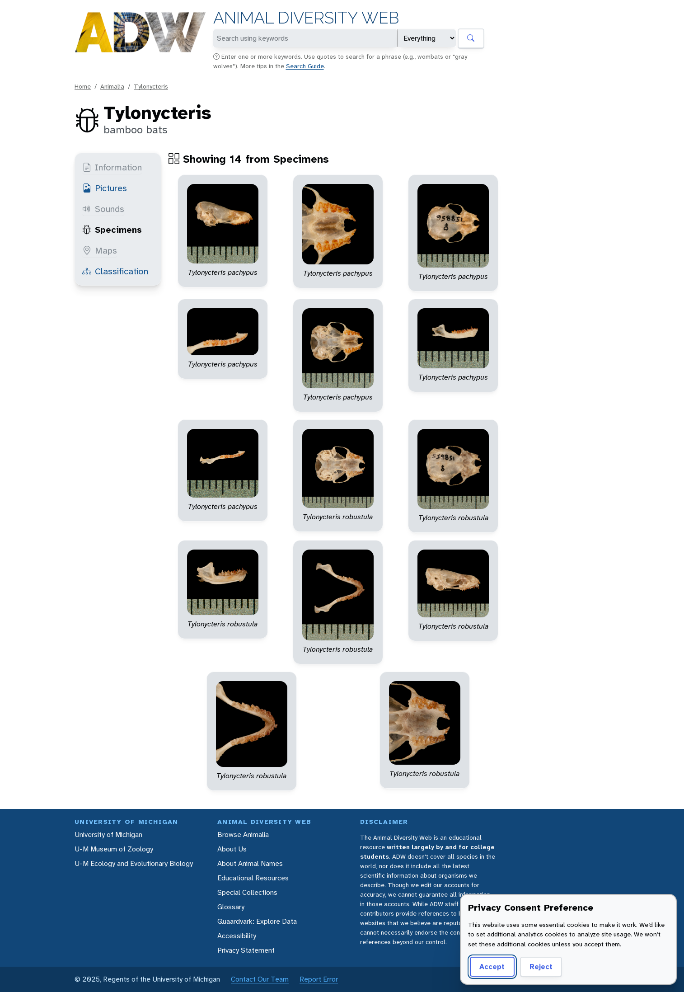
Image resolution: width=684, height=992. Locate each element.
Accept (490, 966)
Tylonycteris (151, 86)
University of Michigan (108, 834)
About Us (232, 849)
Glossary (230, 907)
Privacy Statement (246, 950)
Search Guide (305, 66)
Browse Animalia (243, 834)
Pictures (104, 188)
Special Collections (247, 892)
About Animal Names (250, 863)
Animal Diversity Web (306, 18)
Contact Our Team (260, 979)
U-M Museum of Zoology (114, 849)
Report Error (319, 979)
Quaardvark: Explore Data (257, 921)
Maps (99, 250)
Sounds (103, 209)
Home (83, 86)
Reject (537, 966)
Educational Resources (253, 878)
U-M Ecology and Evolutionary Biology (134, 863)
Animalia (112, 86)
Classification (115, 271)
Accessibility (236, 935)
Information (112, 167)
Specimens (112, 229)
